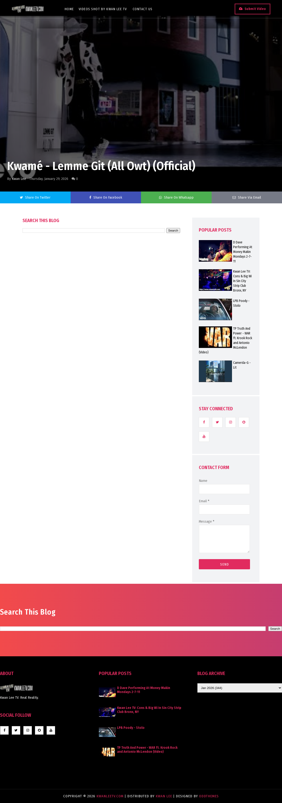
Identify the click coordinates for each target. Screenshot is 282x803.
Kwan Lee (19, 179)
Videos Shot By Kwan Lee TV (103, 9)
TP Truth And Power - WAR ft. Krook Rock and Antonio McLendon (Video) (147, 750)
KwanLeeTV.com (110, 796)
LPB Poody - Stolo (131, 728)
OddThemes (209, 796)
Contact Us (143, 9)
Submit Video (255, 9)
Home (69, 9)
